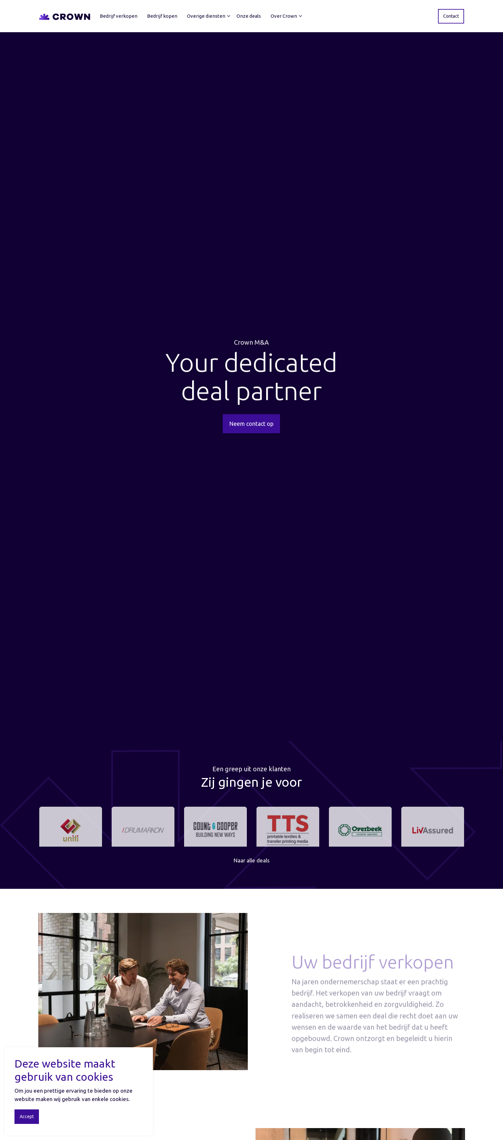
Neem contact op (252, 427)
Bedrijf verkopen (118, 16)
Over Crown (284, 16)
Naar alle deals (252, 860)
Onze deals (249, 16)
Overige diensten (206, 16)
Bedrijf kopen (162, 16)
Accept (26, 1116)
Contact (451, 16)
